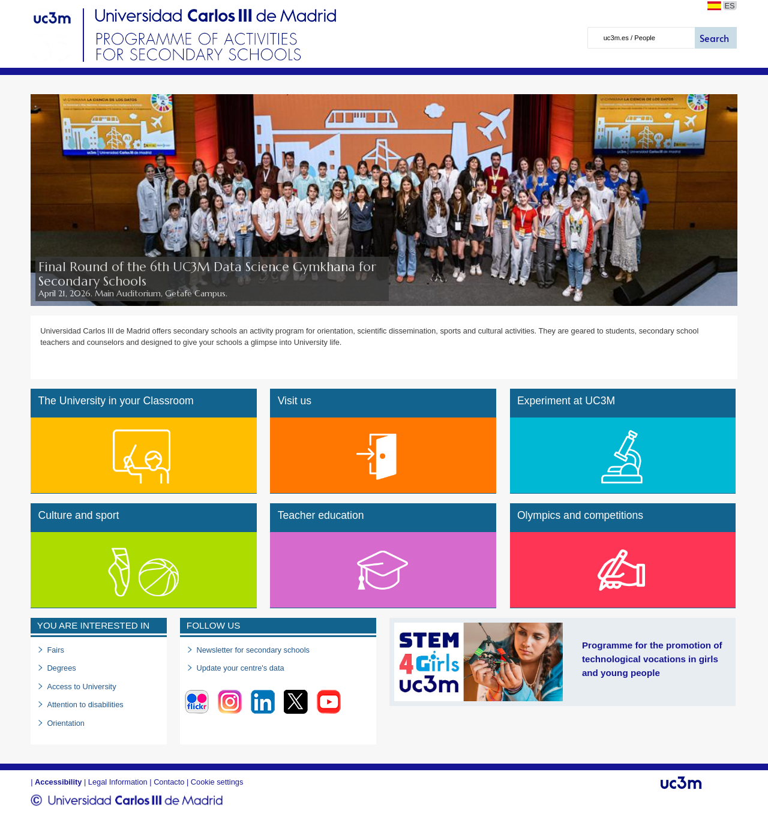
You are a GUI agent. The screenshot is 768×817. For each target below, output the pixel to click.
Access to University (81, 686)
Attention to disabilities (85, 704)
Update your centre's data (240, 667)
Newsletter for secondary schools (252, 649)
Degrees (61, 667)
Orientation (66, 723)
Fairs (55, 649)
